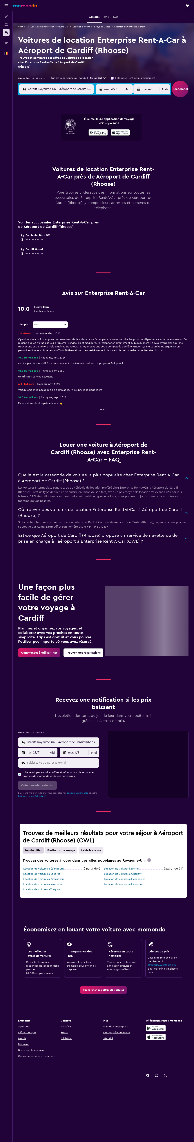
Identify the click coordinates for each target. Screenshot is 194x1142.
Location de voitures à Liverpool (123, 884)
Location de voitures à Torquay (41, 889)
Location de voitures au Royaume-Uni (49, 27)
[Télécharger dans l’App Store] (156, 1037)
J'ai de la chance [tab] (91, 850)
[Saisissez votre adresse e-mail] (62, 762)
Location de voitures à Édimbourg (43, 869)
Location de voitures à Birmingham (43, 879)
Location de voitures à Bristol (121, 869)
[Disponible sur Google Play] (98, 133)
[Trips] (6, 43)
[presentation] (120, 132)
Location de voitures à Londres (41, 874)
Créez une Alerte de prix (162, 965)
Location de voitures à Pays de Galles (91, 27)
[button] (6, 6)
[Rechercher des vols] (6, 17)
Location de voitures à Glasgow (123, 874)
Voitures (22, 27)
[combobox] (32, 78)
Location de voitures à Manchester (124, 879)
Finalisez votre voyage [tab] (61, 850)
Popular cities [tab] (33, 850)
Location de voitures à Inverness (42, 884)
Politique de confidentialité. (32, 796)
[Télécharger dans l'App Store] (120, 133)
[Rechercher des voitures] (6, 32)
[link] (39, 652)
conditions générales (77, 793)
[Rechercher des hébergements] (6, 24)
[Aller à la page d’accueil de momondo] (25, 5)
